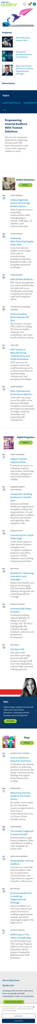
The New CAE (17, 649)
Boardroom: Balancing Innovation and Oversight (22, 576)
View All (25, 185)
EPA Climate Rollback (21, 279)
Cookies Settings (18, 1016)
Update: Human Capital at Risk (18, 460)
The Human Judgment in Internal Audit (22, 833)
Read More (10, 721)
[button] (3, 110)
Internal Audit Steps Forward (20, 610)
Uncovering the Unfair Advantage (21, 537)
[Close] (34, 1007)
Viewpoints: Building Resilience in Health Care (21, 497)
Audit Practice (10, 103)
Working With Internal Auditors (21, 862)
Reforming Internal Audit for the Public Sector (20, 796)
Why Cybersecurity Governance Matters (21, 393)
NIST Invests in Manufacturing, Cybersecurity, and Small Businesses (20, 354)
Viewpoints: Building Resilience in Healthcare (24, 54)
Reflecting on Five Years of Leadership (20, 936)
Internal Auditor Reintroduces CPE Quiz (19, 317)
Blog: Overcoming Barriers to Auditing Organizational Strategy (24, 70)
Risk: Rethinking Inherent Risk (23, 39)
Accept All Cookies (18, 1021)
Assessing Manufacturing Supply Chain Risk (22, 241)
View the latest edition (13, 1002)
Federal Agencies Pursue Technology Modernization (20, 203)
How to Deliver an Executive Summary (20, 759)
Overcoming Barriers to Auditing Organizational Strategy (21, 898)
